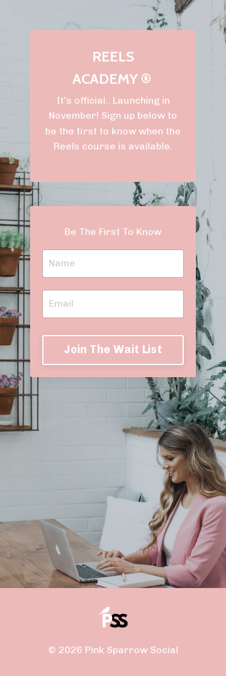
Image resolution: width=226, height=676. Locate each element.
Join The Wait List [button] (113, 349)
